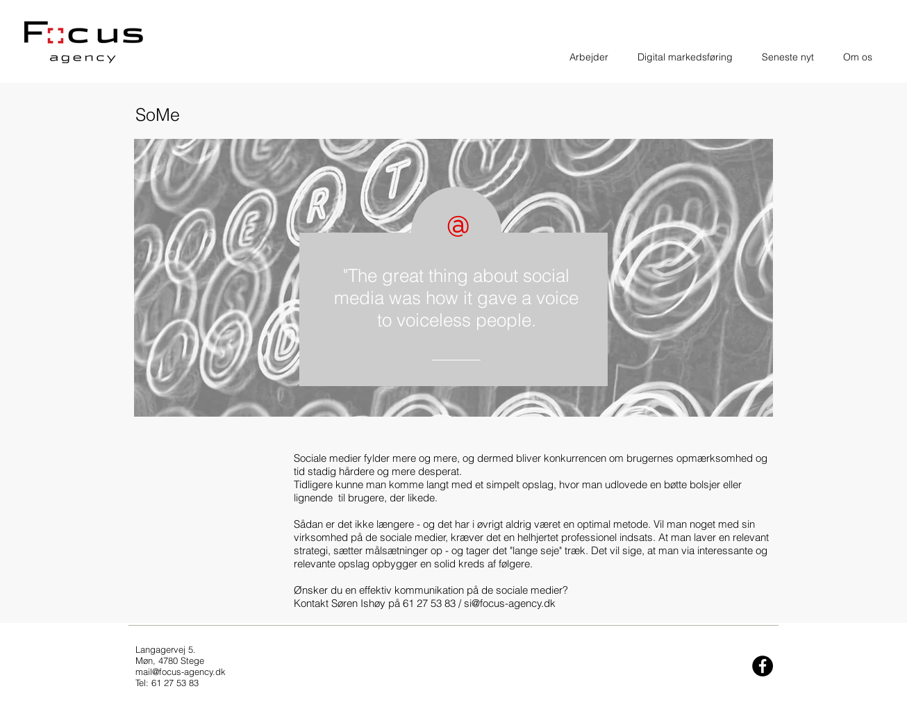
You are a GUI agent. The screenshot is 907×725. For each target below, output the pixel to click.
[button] (588, 57)
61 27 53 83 (429, 603)
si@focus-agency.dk (510, 603)
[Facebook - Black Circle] (762, 666)
